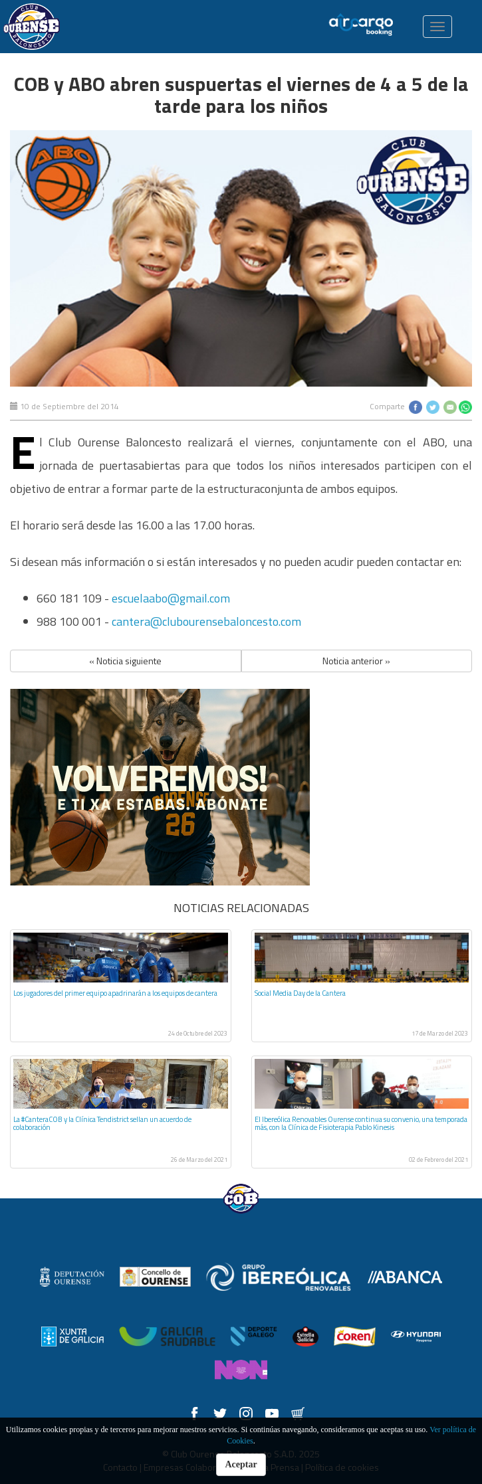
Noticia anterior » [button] (356, 661)
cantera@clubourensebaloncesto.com (206, 621)
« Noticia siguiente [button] (125, 661)
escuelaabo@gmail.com (171, 598)
